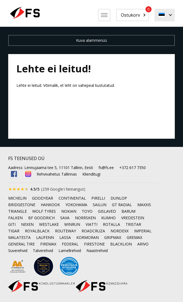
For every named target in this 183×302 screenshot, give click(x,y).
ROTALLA (111, 224)
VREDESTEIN (132, 217)
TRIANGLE (17, 211)
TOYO (87, 211)
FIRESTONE (94, 244)
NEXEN (27, 224)
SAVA (64, 217)
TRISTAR (133, 224)
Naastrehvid (97, 250)
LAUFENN (45, 237)
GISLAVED (107, 211)
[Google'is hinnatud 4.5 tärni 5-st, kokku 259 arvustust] (46, 189)
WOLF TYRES (44, 211)
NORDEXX (120, 230)
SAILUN (99, 204)
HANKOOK (50, 204)
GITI (12, 224)
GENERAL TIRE (21, 244)
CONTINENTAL (72, 198)
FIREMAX (48, 244)
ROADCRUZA (93, 230)
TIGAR (13, 230)
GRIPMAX (112, 237)
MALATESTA (19, 237)
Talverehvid (43, 250)
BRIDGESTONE (21, 204)
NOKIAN (68, 211)
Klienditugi (91, 174)
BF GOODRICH (41, 217)
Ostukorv (135, 13)
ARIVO (143, 244)
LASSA (65, 237)
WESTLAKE (49, 224)
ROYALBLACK (37, 230)
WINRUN (72, 224)
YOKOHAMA (76, 204)
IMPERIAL (143, 230)
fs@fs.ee (106, 167)
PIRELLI (98, 198)
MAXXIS (144, 204)
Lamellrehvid (70, 250)
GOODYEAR (42, 198)
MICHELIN (17, 198)
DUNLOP (119, 198)
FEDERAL (70, 244)
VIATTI (91, 224)
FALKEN (15, 217)
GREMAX (134, 237)
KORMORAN (87, 237)
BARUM (128, 211)
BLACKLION (121, 244)
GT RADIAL (122, 204)
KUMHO (108, 217)
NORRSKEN (85, 217)
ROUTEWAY (65, 230)
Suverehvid (17, 250)
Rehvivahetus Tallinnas (57, 174)
